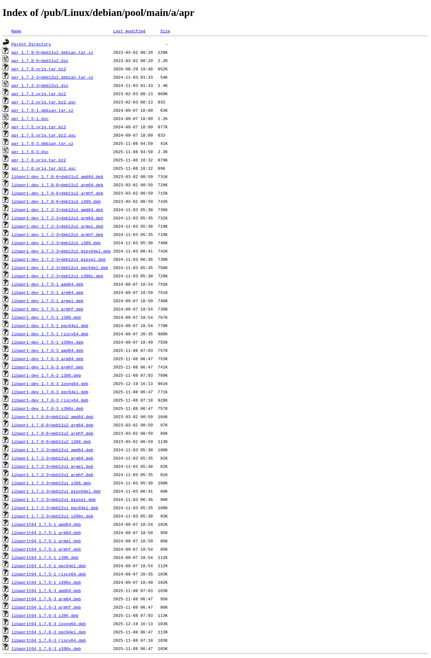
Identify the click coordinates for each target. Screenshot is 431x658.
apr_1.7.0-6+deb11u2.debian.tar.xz (52, 52)
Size (165, 31)
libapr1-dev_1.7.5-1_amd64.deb (47, 284)
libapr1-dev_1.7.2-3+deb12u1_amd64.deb (57, 209)
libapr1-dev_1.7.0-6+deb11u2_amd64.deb (57, 176)
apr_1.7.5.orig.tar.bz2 (38, 127)
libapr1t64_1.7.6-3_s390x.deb (46, 648)
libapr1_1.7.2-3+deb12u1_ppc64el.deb (54, 508)
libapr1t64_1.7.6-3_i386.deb (45, 615)
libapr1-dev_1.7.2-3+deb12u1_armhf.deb (57, 234)
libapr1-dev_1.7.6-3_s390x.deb (47, 408)
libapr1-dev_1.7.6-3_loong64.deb (49, 383)
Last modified (129, 31)
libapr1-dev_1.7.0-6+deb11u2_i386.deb (56, 201)
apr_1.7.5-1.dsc (30, 118)
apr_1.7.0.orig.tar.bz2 (38, 69)
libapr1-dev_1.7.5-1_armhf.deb (47, 309)
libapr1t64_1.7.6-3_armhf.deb (46, 607)
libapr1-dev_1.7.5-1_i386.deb (46, 317)
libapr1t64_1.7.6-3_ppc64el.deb (48, 632)
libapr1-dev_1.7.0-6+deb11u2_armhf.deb (57, 193)
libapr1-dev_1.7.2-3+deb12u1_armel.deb (57, 226)
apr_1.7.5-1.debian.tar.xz (42, 110)
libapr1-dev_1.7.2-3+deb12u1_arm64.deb (57, 218)
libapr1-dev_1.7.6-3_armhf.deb (47, 367)
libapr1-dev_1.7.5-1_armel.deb (47, 301)
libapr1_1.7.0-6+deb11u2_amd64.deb (52, 416)
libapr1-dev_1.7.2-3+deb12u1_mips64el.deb (61, 251)
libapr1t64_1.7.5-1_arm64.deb (46, 532)
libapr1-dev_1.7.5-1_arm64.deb (47, 292)
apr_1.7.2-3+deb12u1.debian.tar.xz (52, 77)
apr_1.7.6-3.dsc (30, 151)
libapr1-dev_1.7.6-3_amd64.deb (47, 350)
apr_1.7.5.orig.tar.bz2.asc (43, 135)
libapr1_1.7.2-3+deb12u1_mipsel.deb (53, 499)
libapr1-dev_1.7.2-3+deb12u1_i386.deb (56, 243)
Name (16, 31)
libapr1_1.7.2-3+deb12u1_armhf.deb (52, 474)
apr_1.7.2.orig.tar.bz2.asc (43, 102)
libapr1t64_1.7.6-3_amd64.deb (46, 590)
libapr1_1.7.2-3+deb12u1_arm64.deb (52, 458)
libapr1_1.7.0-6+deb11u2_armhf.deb (52, 433)
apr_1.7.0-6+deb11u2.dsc (39, 60)
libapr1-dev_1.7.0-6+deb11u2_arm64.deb (57, 185)
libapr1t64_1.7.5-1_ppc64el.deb (48, 566)
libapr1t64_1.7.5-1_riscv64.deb (48, 574)
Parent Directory (31, 44)
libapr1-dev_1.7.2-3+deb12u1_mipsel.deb (58, 259)
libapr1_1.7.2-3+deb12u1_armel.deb (52, 466)
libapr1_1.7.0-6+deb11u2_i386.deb (51, 441)
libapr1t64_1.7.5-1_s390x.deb (46, 582)
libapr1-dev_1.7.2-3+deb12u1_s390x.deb (57, 276)
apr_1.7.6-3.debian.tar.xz (42, 143)
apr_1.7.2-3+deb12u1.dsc (39, 85)
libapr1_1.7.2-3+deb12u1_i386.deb (51, 483)
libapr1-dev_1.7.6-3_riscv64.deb (49, 400)
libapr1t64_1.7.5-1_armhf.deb (46, 549)
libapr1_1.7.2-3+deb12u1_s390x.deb (52, 516)
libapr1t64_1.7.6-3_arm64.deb (46, 599)
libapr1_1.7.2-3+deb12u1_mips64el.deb (56, 491)
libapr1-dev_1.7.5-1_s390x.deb (47, 342)
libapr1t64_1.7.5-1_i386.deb (45, 557)
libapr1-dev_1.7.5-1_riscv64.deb (49, 334)
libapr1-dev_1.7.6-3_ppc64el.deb (49, 392)
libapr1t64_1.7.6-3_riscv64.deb (48, 640)
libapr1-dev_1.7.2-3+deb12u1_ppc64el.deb (59, 267)
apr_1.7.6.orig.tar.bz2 (38, 160)
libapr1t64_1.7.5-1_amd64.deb (46, 524)
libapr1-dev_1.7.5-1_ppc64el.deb (49, 325)
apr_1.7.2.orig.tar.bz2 (38, 94)
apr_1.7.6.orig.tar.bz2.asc (43, 168)
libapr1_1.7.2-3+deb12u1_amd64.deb (52, 450)
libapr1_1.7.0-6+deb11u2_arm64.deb (52, 425)
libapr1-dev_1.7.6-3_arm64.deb (47, 358)
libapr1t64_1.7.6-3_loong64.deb (48, 623)
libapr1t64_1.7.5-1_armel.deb (46, 541)
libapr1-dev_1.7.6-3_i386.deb (46, 375)
